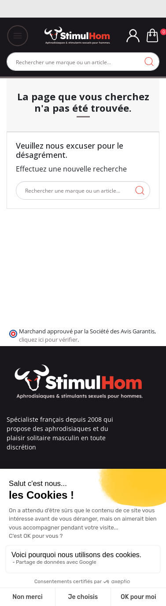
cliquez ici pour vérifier (48, 339)
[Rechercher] (83, 61)
